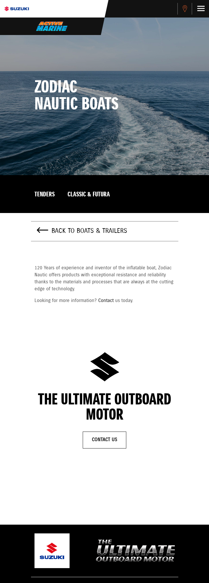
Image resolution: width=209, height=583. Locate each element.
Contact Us (104, 440)
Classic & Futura (89, 194)
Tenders (44, 194)
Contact (106, 301)
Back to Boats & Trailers (89, 231)
